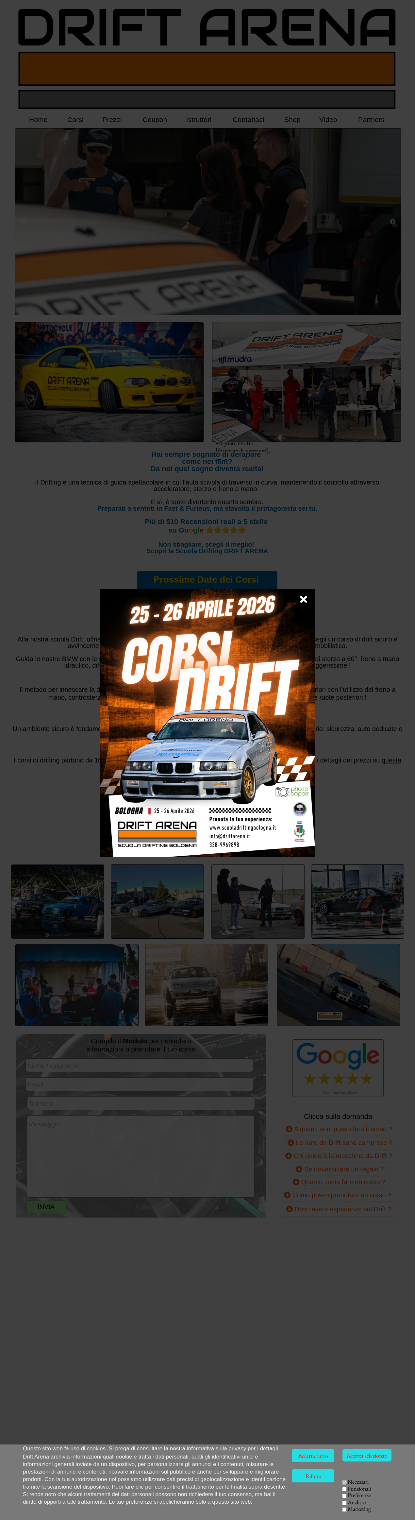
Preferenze (359, 1495)
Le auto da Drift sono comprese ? (340, 1142)
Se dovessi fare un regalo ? (340, 1169)
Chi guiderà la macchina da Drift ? (338, 1155)
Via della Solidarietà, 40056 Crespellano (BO (72, 1514)
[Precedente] (23, 221)
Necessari (358, 1481)
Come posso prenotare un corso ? (338, 1195)
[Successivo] (393, 221)
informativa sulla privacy (216, 1448)
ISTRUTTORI (309, 1498)
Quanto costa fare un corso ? (340, 1182)
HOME (294, 1490)
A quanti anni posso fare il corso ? (339, 1128)
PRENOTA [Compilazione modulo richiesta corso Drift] (206, 842)
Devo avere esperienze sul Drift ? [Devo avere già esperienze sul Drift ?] (338, 1209)
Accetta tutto (313, 1456)
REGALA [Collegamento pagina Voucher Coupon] (275, 842)
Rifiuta (313, 1476)
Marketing (359, 1508)
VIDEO (295, 1507)
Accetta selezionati (367, 1455)
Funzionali (359, 1488)
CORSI (319, 1490)
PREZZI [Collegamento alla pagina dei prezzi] (139, 842)
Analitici (357, 1502)
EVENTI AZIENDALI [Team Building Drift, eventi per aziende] (337, 1507)
